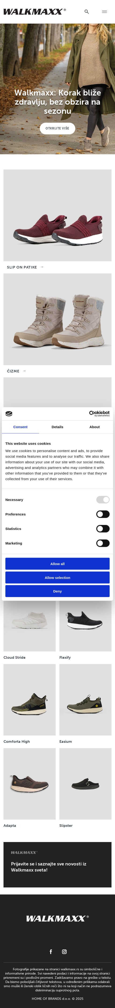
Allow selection (57, 577)
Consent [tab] (20, 427)
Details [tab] (57, 427)
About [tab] (95, 427)
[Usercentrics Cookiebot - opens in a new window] (89, 414)
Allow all (57, 564)
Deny (57, 591)
